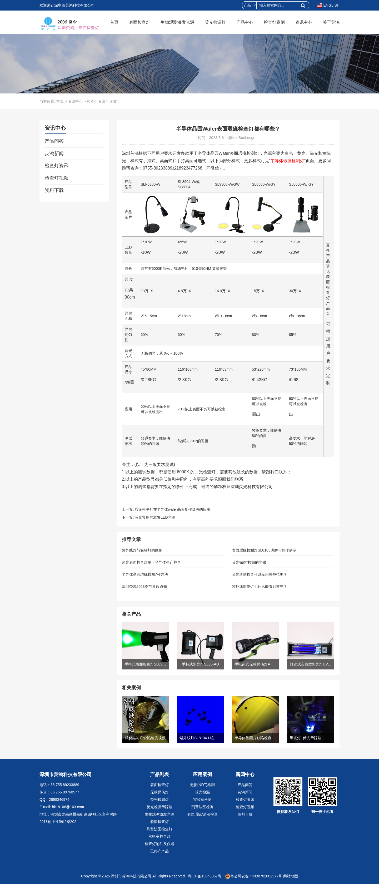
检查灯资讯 (96, 101)
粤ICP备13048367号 (204, 876)
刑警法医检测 (202, 807)
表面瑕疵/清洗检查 (202, 814)
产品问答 (54, 141)
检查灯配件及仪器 (159, 844)
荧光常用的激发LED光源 (155, 517)
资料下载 (54, 190)
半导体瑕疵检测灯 (287, 160)
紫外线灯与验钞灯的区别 (142, 550)
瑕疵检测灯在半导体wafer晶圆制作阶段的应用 (172, 509)
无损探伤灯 (159, 792)
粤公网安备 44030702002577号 (253, 876)
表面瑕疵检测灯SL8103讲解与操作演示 (264, 550)
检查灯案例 (274, 22)
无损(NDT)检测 (202, 785)
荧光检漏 (202, 792)
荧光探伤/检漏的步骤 (249, 562)
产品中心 (244, 22)
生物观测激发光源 (177, 22)
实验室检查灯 (159, 836)
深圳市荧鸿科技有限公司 (131, 876)
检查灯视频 (56, 178)
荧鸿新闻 (54, 153)
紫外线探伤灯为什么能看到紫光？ (259, 586)
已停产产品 (159, 851)
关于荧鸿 (331, 22)
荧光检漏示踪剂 (159, 807)
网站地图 (290, 876)
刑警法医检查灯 (159, 829)
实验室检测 (202, 799)
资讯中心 (303, 22)
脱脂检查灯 (159, 822)
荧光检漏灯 (215, 22)
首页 (114, 22)
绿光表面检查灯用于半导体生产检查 (151, 562)
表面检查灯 (139, 22)
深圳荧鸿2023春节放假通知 (144, 586)
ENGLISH (328, 5)
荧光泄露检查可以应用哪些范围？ (259, 574)
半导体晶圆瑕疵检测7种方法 (145, 574)
